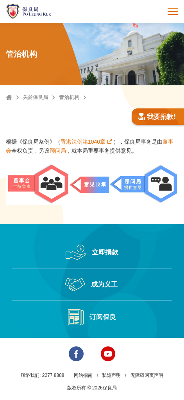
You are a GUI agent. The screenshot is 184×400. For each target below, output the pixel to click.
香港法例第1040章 (83, 142)
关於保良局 (35, 97)
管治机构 (69, 97)
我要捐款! (157, 117)
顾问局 (58, 151)
